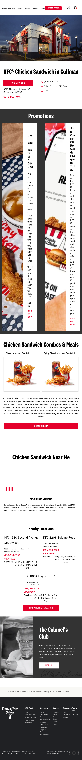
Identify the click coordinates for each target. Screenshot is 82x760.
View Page (9, 559)
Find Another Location (41, 608)
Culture (55, 722)
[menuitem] (19, 8)
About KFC (43, 712)
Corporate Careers (56, 718)
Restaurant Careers (56, 713)
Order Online (18, 83)
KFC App (65, 717)
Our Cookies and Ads (28, 751)
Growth (55, 724)
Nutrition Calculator (30, 717)
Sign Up (49, 665)
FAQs (64, 712)
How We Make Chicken (44, 716)
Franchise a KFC (45, 727)
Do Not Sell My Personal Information (12, 754)
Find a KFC (75, 714)
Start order (53, 8)
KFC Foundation (45, 719)
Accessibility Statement (31, 754)
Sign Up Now (72, 322)
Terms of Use (16, 751)
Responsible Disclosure (43, 731)
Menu (26, 712)
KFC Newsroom (44, 734)
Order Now (29, 314)
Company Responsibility (44, 723)
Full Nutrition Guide (30, 715)
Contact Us (66, 715)
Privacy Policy (6, 751)
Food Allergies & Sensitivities (29, 721)
